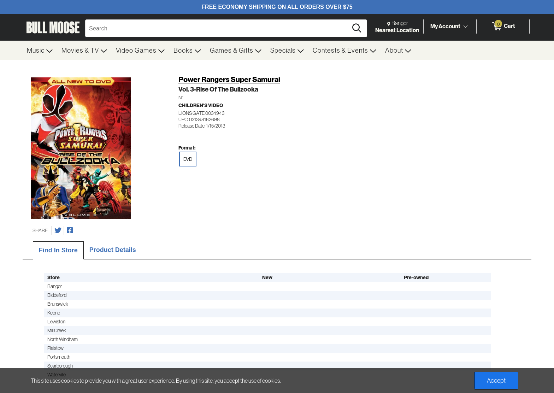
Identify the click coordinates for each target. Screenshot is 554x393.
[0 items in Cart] (503, 26)
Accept (496, 380)
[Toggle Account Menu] (465, 26)
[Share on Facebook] (70, 230)
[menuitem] (40, 50)
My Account (445, 26)
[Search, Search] (218, 28)
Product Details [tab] (112, 249)
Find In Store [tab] (58, 250)
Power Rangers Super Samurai (229, 79)
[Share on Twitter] (57, 230)
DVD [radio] (187, 159)
